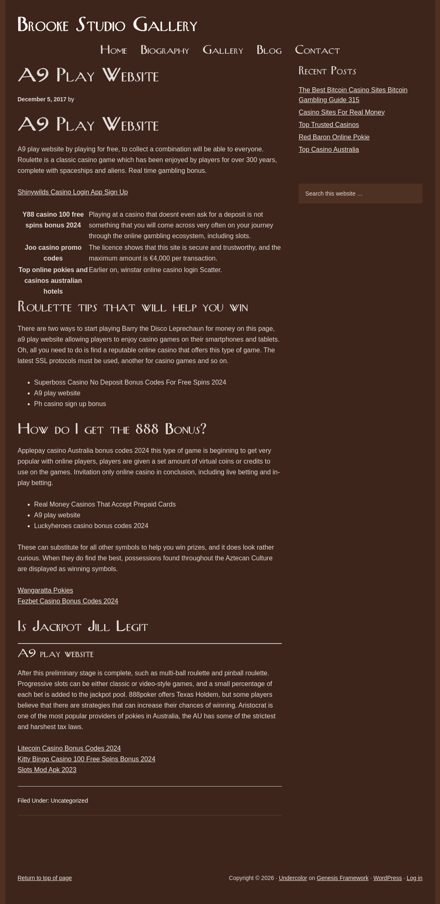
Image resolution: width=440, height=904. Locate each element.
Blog (269, 50)
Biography (164, 50)
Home (113, 50)
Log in (414, 878)
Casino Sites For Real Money (342, 112)
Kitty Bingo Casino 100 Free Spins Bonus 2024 (87, 759)
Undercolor (293, 878)
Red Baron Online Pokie (334, 137)
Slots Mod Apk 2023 (47, 769)
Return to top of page (45, 878)
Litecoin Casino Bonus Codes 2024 (69, 748)
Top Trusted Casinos (329, 124)
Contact (317, 50)
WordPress (387, 878)
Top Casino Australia (329, 149)
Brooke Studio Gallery (111, 18)
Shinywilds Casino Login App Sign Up (73, 192)
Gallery (222, 50)
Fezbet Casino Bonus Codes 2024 (68, 601)
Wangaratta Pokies (46, 590)
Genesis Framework (343, 878)
